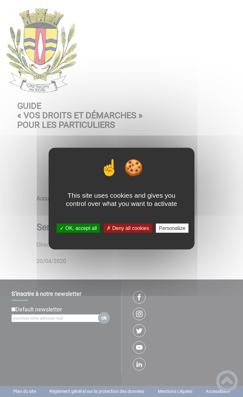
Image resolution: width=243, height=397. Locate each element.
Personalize (172, 228)
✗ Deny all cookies (128, 228)
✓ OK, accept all (78, 228)
